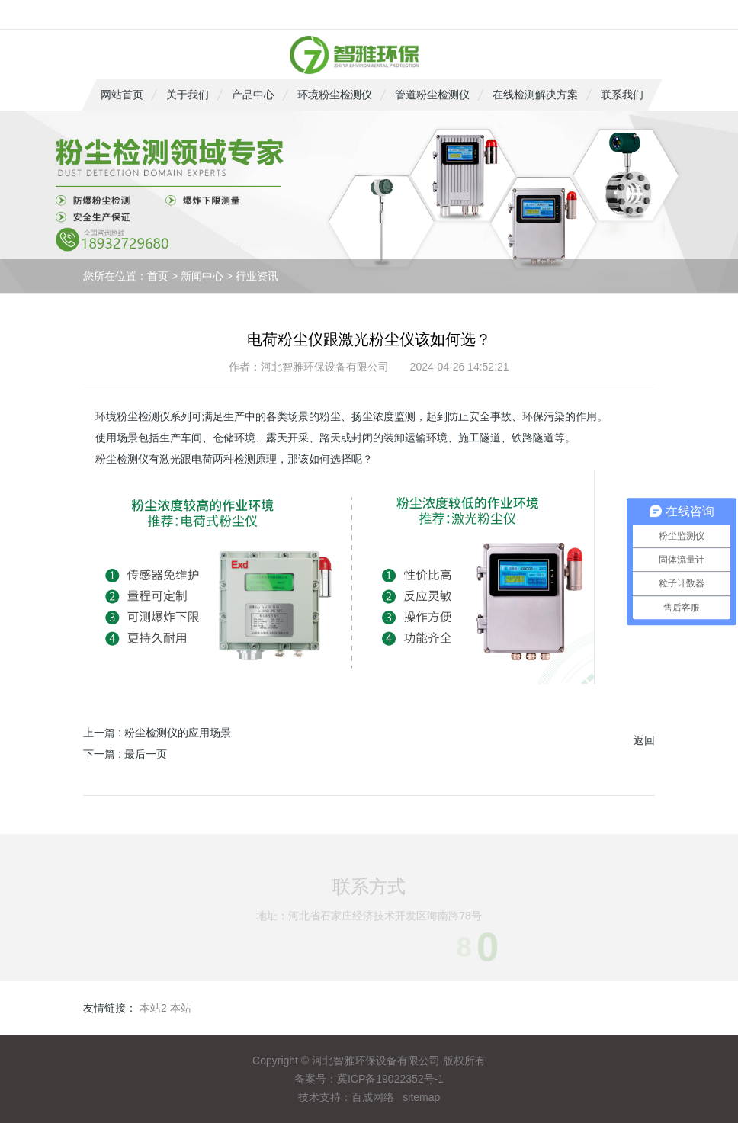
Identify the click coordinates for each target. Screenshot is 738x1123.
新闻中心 (202, 276)
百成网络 (372, 1097)
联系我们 (622, 94)
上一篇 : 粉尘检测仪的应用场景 (157, 733)
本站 (180, 1008)
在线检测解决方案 (535, 94)
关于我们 (187, 94)
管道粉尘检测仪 (432, 94)
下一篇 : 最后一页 (125, 754)
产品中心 (253, 94)
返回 (644, 740)
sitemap (421, 1097)
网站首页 (122, 94)
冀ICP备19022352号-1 (390, 1079)
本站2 (153, 1008)
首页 (157, 276)
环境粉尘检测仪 (334, 94)
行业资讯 (257, 276)
